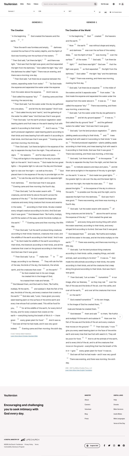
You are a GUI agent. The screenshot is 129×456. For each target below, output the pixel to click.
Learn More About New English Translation (78, 370)
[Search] (67, 4)
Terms (36, 444)
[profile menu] (121, 4)
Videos (36, 4)
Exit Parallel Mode (116, 12)
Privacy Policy (29, 444)
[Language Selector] (114, 4)
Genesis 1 (21, 11)
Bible (22, 4)
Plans (28, 4)
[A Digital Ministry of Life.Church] (64, 438)
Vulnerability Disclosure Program (14, 447)
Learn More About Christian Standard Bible (24, 336)
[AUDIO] (99, 12)
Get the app (104, 4)
